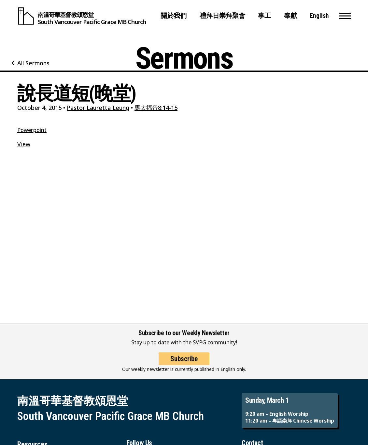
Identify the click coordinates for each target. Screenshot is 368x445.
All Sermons (33, 63)
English (319, 16)
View (23, 144)
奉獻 (290, 16)
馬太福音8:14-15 (155, 107)
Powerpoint (32, 130)
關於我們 (174, 16)
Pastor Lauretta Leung (98, 107)
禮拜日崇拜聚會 (222, 16)
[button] (345, 16)
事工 (264, 16)
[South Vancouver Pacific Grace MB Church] (81, 16)
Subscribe (184, 364)
